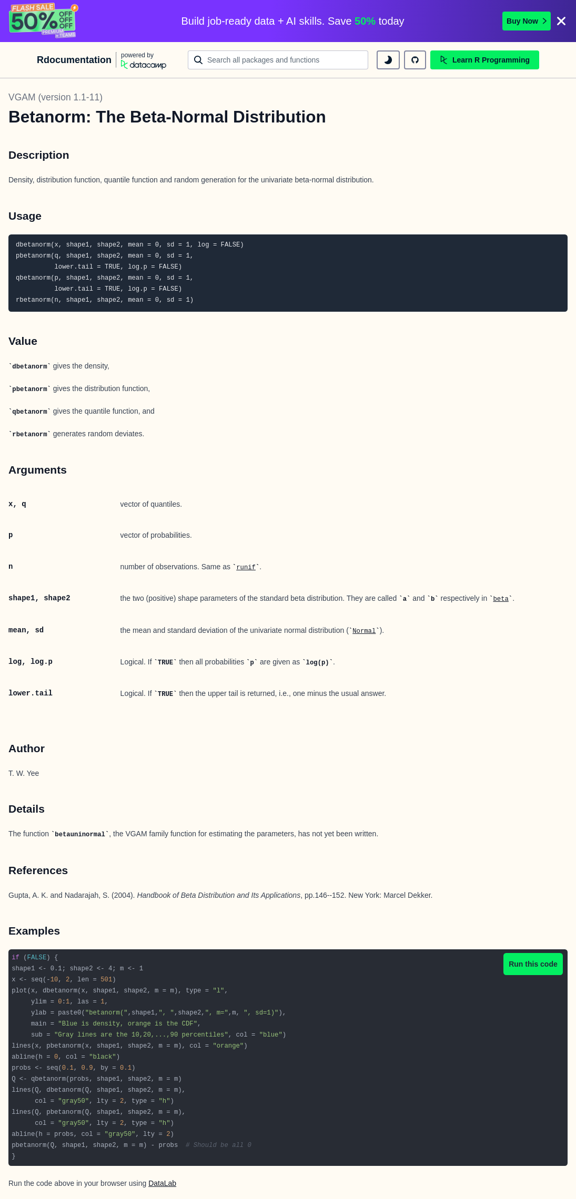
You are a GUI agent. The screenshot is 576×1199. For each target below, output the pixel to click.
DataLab (162, 1183)
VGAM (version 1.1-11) (55, 97)
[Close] (561, 21)
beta (500, 599)
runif (246, 567)
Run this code (533, 964)
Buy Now (527, 21)
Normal (364, 631)
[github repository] (415, 59)
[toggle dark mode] (388, 59)
